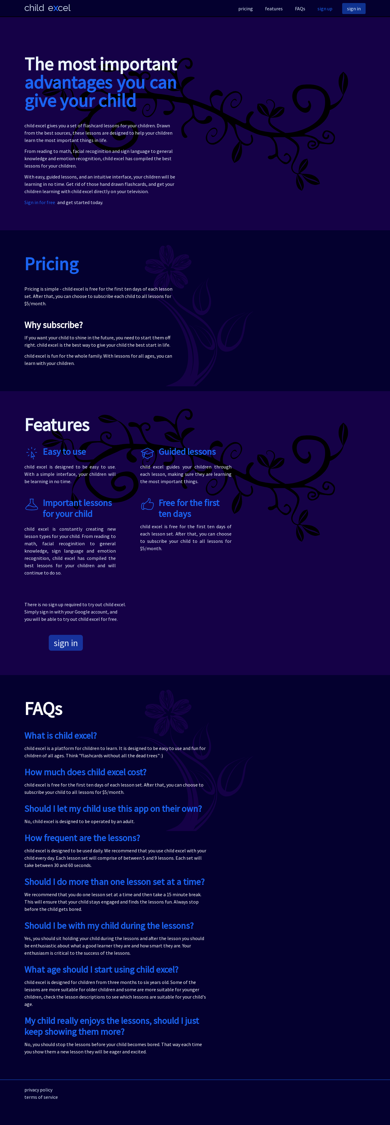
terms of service (41, 1097)
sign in (354, 8)
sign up (324, 8)
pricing (245, 8)
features (274, 8)
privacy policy (38, 1090)
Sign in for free (39, 202)
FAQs (300, 8)
